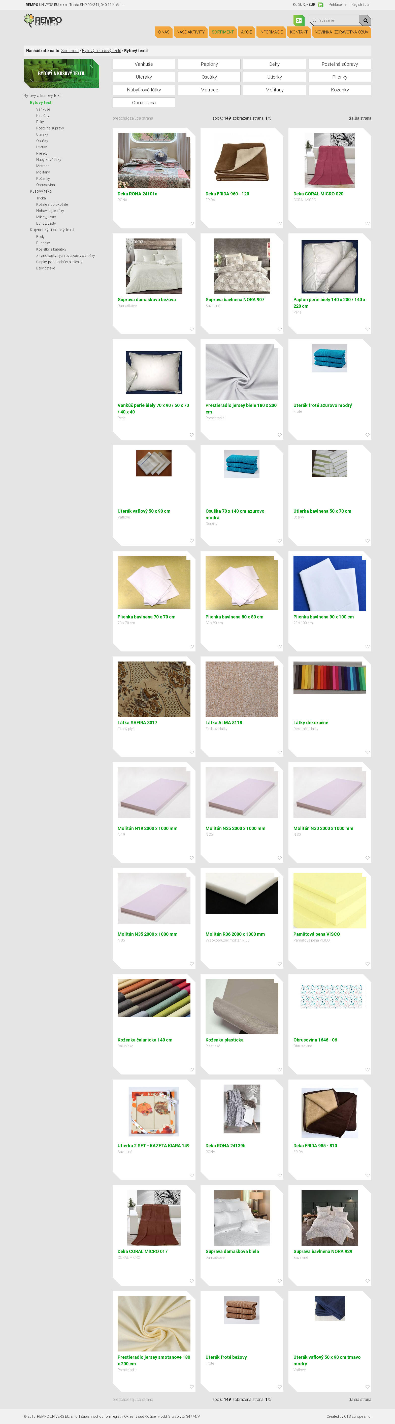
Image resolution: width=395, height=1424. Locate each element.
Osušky (42, 141)
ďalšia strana (360, 118)
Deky (40, 122)
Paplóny (42, 116)
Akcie (246, 32)
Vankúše (43, 109)
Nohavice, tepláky (50, 211)
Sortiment (223, 32)
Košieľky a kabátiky (51, 249)
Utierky (41, 147)
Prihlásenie (337, 5)
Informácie (271, 32)
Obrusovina (45, 185)
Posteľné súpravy (50, 128)
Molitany (43, 172)
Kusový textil (41, 191)
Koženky (43, 179)
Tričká (41, 198)
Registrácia (360, 5)
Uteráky (42, 134)
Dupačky (43, 243)
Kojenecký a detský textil (52, 229)
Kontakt (299, 32)
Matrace (42, 166)
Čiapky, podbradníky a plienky (59, 262)
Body (40, 237)
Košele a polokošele (52, 204)
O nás (164, 32)
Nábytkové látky (48, 160)
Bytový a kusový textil (101, 50)
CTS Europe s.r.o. (357, 1416)
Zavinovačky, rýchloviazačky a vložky (65, 256)
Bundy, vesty (46, 223)
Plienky (41, 153)
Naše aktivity (191, 32)
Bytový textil (41, 102)
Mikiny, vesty (46, 217)
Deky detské (45, 268)
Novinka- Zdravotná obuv (341, 32)
